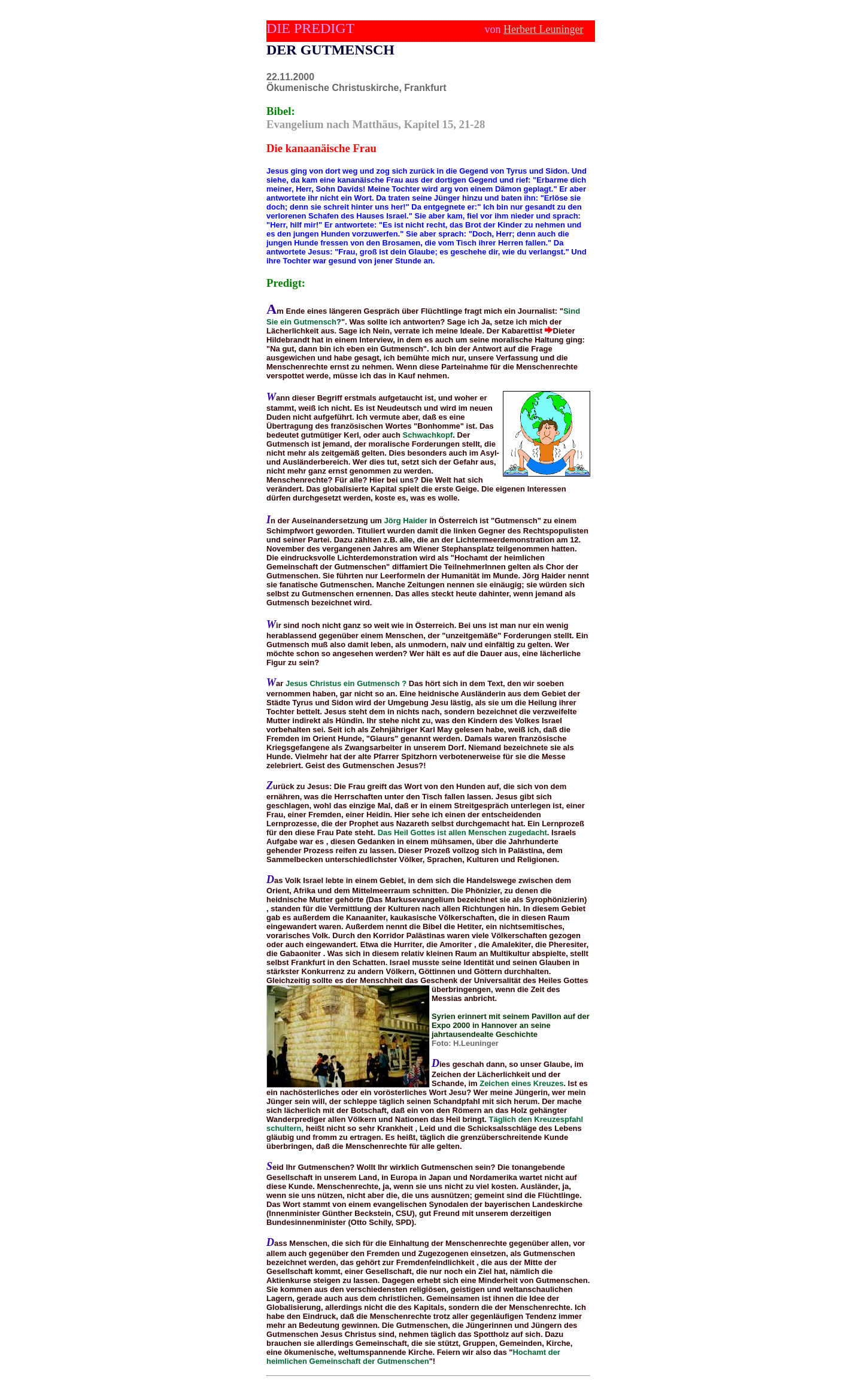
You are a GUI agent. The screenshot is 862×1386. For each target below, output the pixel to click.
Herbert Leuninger (543, 29)
